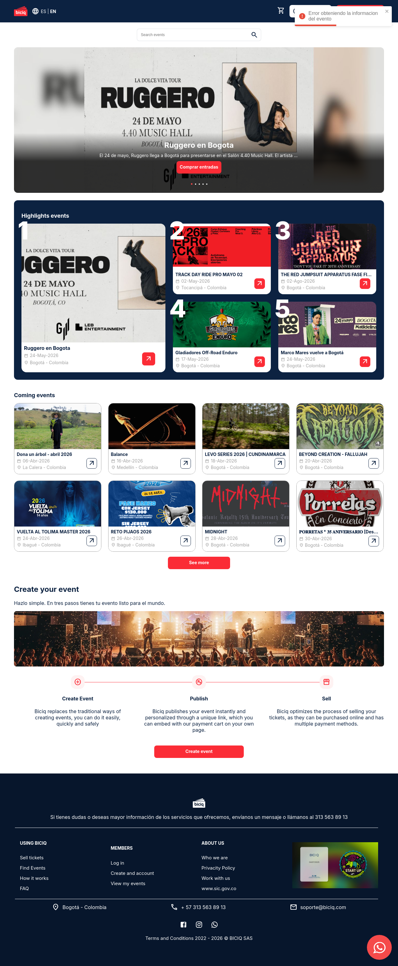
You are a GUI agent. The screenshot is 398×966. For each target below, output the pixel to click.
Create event (198, 751)
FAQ (24, 888)
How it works (34, 878)
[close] (387, 12)
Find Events (32, 868)
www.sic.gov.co (218, 888)
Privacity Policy (218, 868)
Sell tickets (32, 858)
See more (199, 562)
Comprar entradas (199, 167)
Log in (117, 863)
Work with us (215, 878)
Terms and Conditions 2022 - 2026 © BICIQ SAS (199, 938)
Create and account (132, 873)
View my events (128, 883)
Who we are (214, 858)
